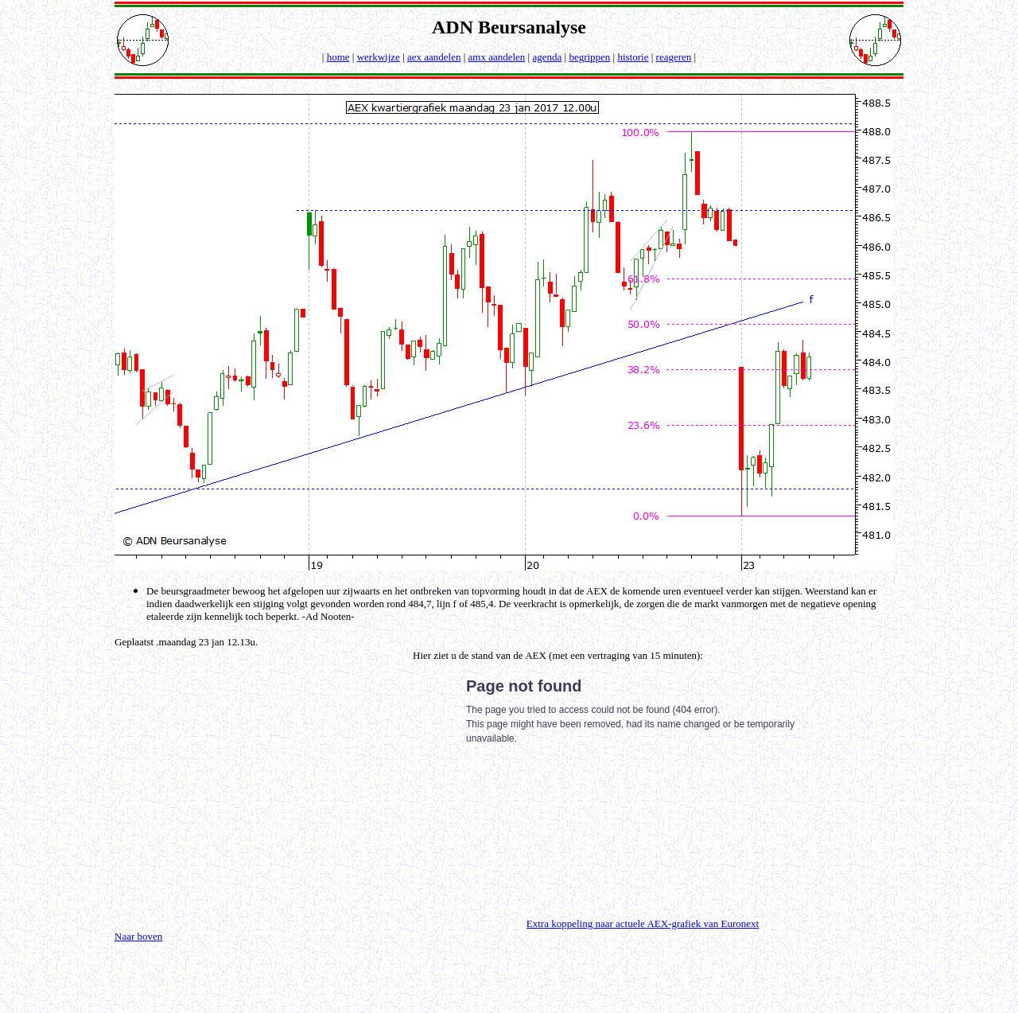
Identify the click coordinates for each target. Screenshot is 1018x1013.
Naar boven (138, 936)
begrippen (589, 57)
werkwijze (378, 57)
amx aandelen (497, 57)
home (338, 57)
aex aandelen (433, 57)
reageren (674, 57)
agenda (546, 57)
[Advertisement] (248, 788)
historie (632, 57)
